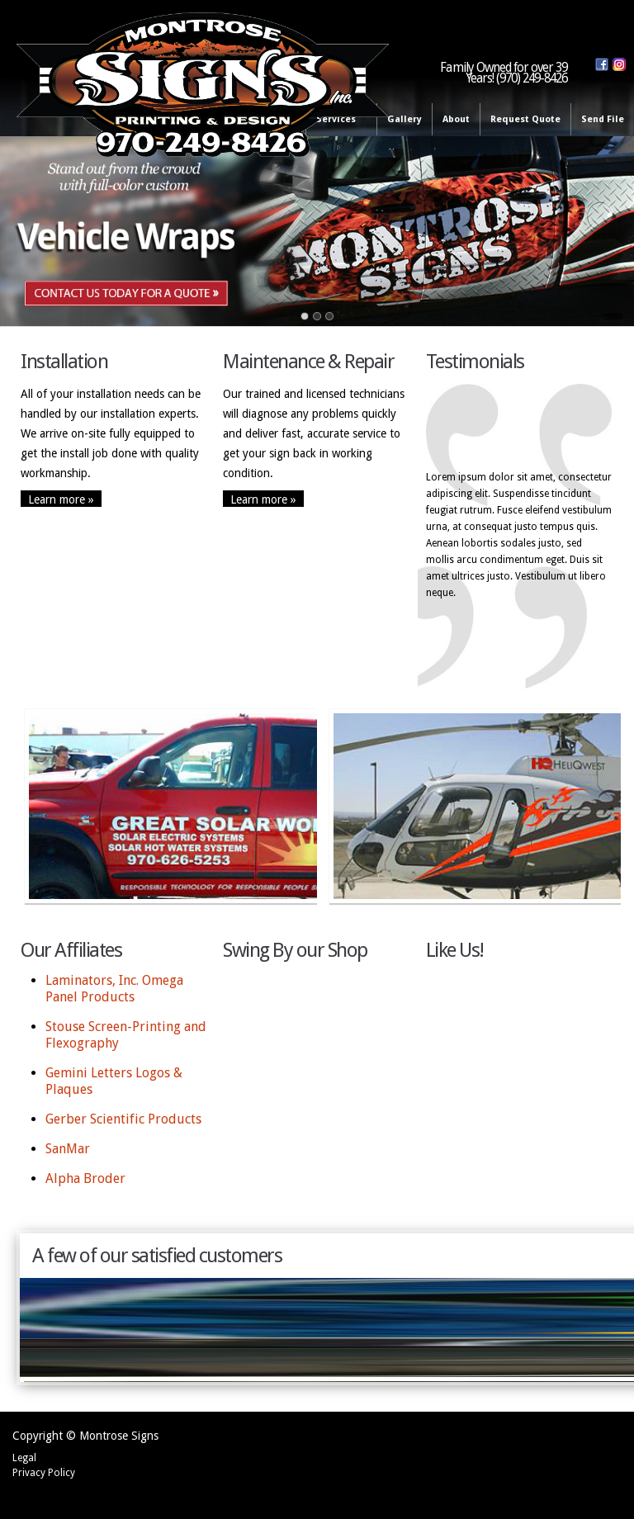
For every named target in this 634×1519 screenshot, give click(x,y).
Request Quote (525, 119)
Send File (602, 119)
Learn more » (61, 498)
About (456, 119)
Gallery (404, 119)
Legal (24, 1458)
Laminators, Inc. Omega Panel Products (114, 988)
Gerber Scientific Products (123, 1119)
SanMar (67, 1149)
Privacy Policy (43, 1473)
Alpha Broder (85, 1178)
